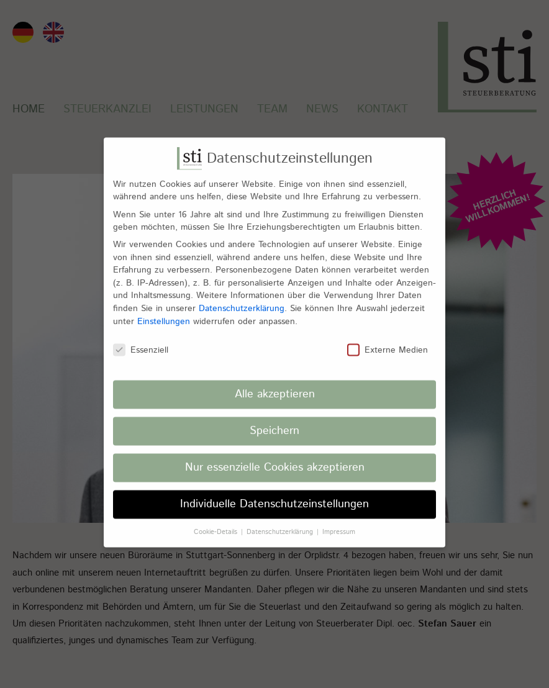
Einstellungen (163, 314)
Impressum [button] (338, 525)
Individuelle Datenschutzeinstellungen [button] (274, 497)
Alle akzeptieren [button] (275, 387)
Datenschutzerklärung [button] (281, 525)
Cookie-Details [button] (217, 525)
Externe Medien (387, 343)
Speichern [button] (274, 424)
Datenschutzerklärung (241, 302)
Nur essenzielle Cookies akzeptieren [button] (275, 461)
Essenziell (140, 343)
